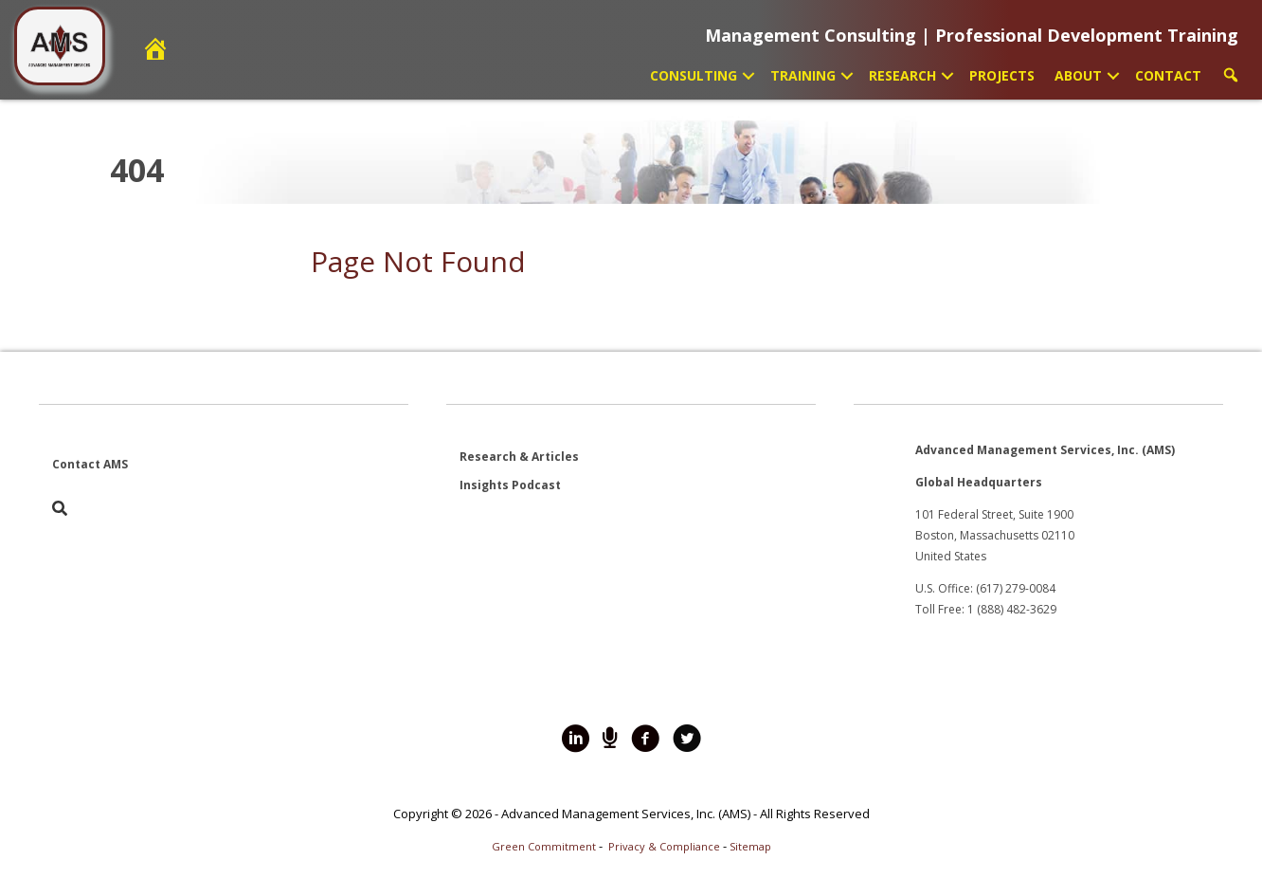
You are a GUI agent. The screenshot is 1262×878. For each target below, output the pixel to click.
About (1078, 75)
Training (803, 75)
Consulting (693, 75)
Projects (1002, 75)
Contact (1168, 75)
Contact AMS (90, 464)
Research (902, 75)
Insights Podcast (510, 485)
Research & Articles (519, 456)
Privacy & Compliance (664, 846)
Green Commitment (544, 846)
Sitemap (750, 846)
